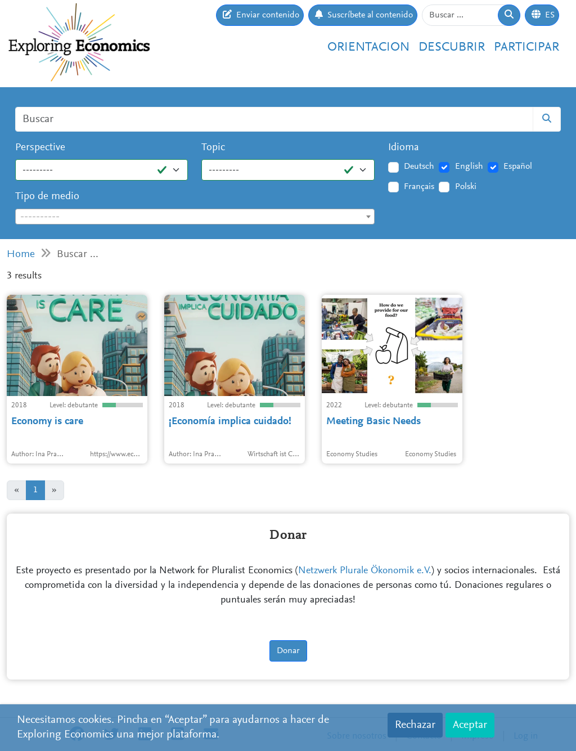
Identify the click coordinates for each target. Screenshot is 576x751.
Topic (213, 147)
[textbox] (195, 217)
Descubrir (451, 47)
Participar (526, 47)
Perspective (40, 147)
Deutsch (419, 166)
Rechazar (415, 725)
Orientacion (368, 47)
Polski (465, 186)
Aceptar (470, 725)
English (469, 166)
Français (419, 186)
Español (517, 166)
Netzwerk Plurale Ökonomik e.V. (364, 571)
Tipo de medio (47, 196)
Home (21, 254)
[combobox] (195, 216)
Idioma (403, 147)
